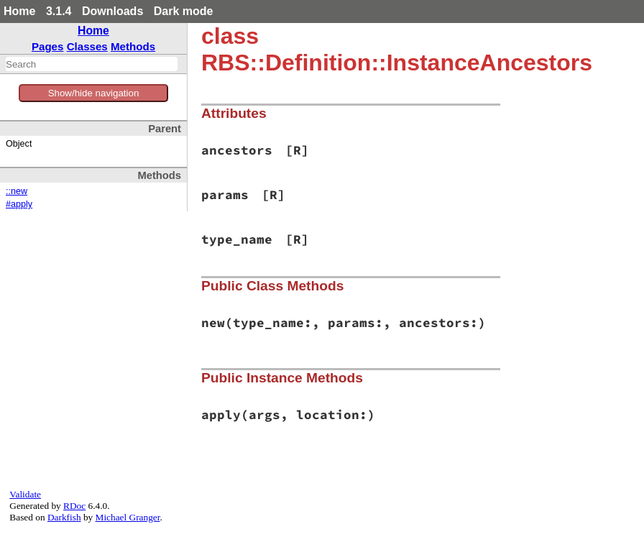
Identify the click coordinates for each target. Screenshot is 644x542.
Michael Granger (128, 517)
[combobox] (92, 64)
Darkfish (64, 517)
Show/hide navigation (93, 93)
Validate (25, 494)
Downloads (112, 11)
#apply (19, 204)
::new (16, 191)
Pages (48, 46)
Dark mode (183, 11)
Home (19, 11)
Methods (133, 46)
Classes (87, 46)
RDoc (74, 505)
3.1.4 (59, 11)
